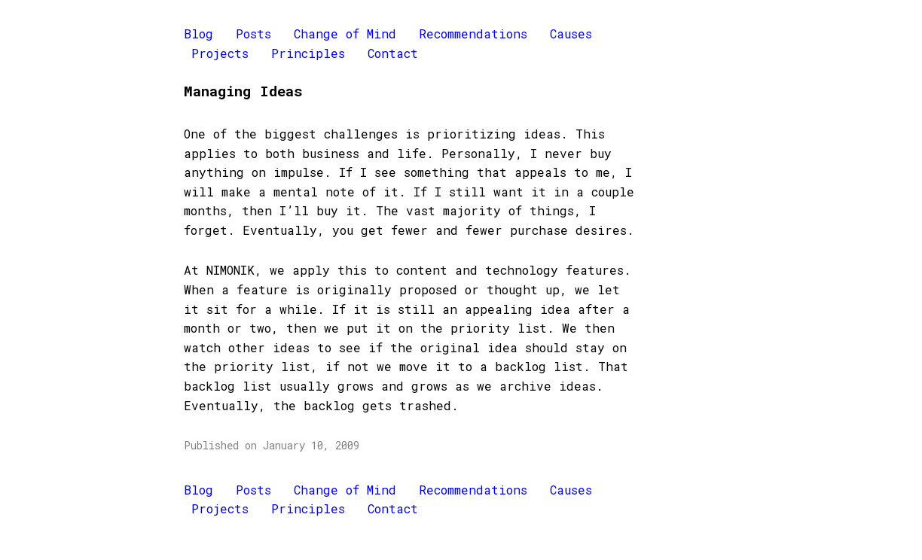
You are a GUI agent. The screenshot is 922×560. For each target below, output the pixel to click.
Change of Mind (345, 33)
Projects (220, 53)
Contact (393, 53)
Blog (198, 33)
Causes (571, 33)
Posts (253, 33)
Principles (308, 53)
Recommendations (473, 33)
